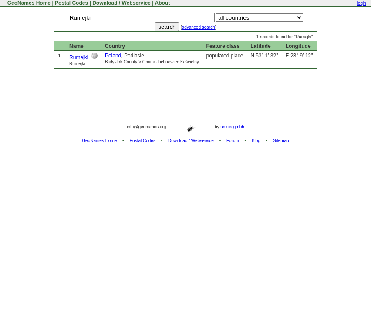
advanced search (198, 27)
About (162, 3)
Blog (256, 140)
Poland (113, 56)
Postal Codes (71, 3)
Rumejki (78, 57)
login (361, 3)
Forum (232, 140)
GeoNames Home (28, 3)
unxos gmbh (232, 126)
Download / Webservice (121, 3)
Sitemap (281, 140)
